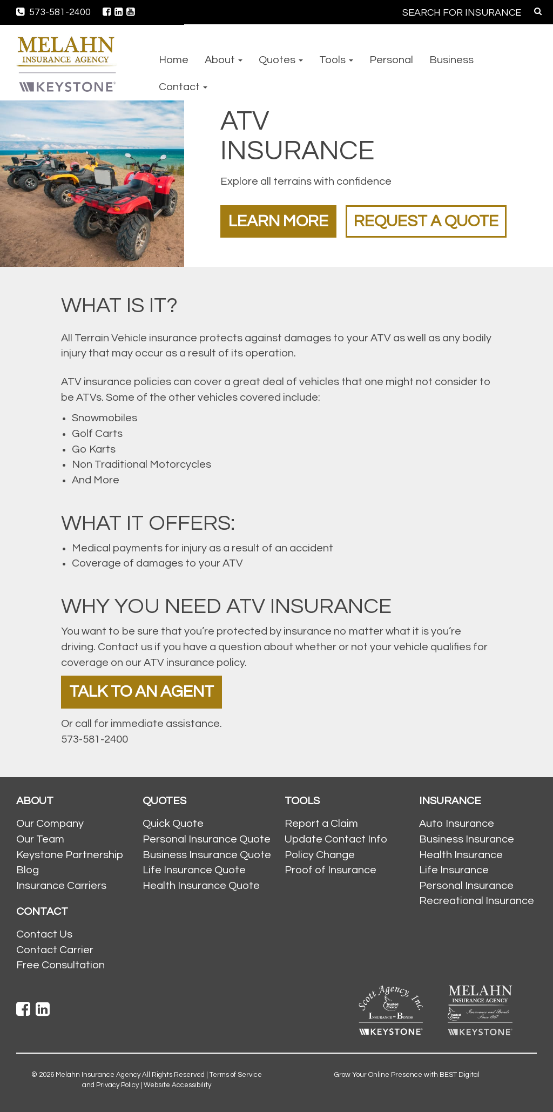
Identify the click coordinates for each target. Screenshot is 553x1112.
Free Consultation (60, 965)
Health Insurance (461, 855)
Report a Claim (321, 823)
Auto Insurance (456, 823)
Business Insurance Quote (207, 855)
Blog (27, 870)
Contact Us (44, 934)
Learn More (278, 221)
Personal (391, 60)
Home (173, 60)
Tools (336, 60)
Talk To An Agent (141, 691)
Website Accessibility (177, 1085)
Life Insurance (454, 870)
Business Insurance (466, 839)
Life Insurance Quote (194, 870)
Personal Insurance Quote (207, 839)
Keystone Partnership (69, 855)
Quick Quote (173, 823)
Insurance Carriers (61, 885)
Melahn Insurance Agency (98, 1075)
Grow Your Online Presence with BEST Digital (407, 1075)
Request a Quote (426, 221)
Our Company (50, 823)
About (223, 60)
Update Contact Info (336, 839)
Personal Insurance (466, 885)
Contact (183, 87)
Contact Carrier (54, 950)
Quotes (281, 60)
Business (451, 60)
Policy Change (320, 855)
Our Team (40, 839)
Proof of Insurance (330, 870)
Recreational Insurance (476, 900)
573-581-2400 (53, 12)
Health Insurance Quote (201, 885)
